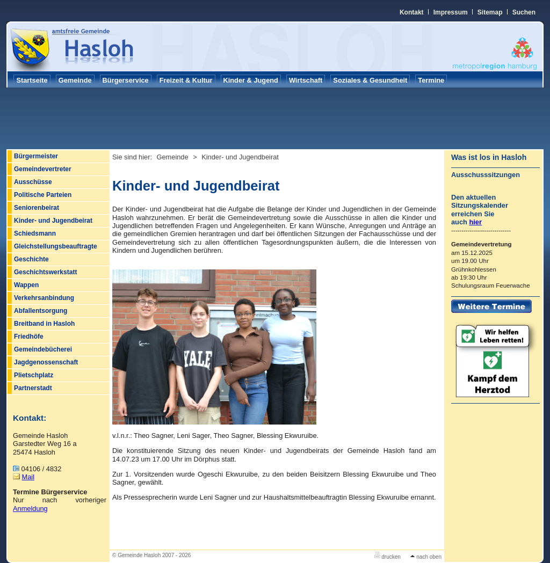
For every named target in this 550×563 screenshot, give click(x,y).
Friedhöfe (29, 336)
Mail (28, 477)
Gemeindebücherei (43, 349)
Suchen (523, 12)
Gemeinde (75, 80)
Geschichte (31, 259)
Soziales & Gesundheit (370, 80)
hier (475, 222)
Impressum (450, 12)
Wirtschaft (305, 80)
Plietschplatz (33, 375)
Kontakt (412, 12)
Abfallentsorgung (40, 311)
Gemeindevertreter (42, 169)
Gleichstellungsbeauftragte (55, 246)
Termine (431, 80)
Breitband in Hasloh (44, 323)
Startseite (31, 80)
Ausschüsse (33, 182)
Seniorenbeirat (36, 207)
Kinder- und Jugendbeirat (53, 220)
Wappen (26, 285)
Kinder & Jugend (250, 80)
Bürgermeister (36, 156)
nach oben (426, 557)
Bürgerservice (126, 80)
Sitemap (490, 12)
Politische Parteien (42, 195)
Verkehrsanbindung (44, 298)
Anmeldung (30, 508)
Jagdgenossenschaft (46, 362)
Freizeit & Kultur (186, 80)
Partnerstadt (33, 388)
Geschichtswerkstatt (45, 272)
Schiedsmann (35, 233)
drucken (387, 557)
